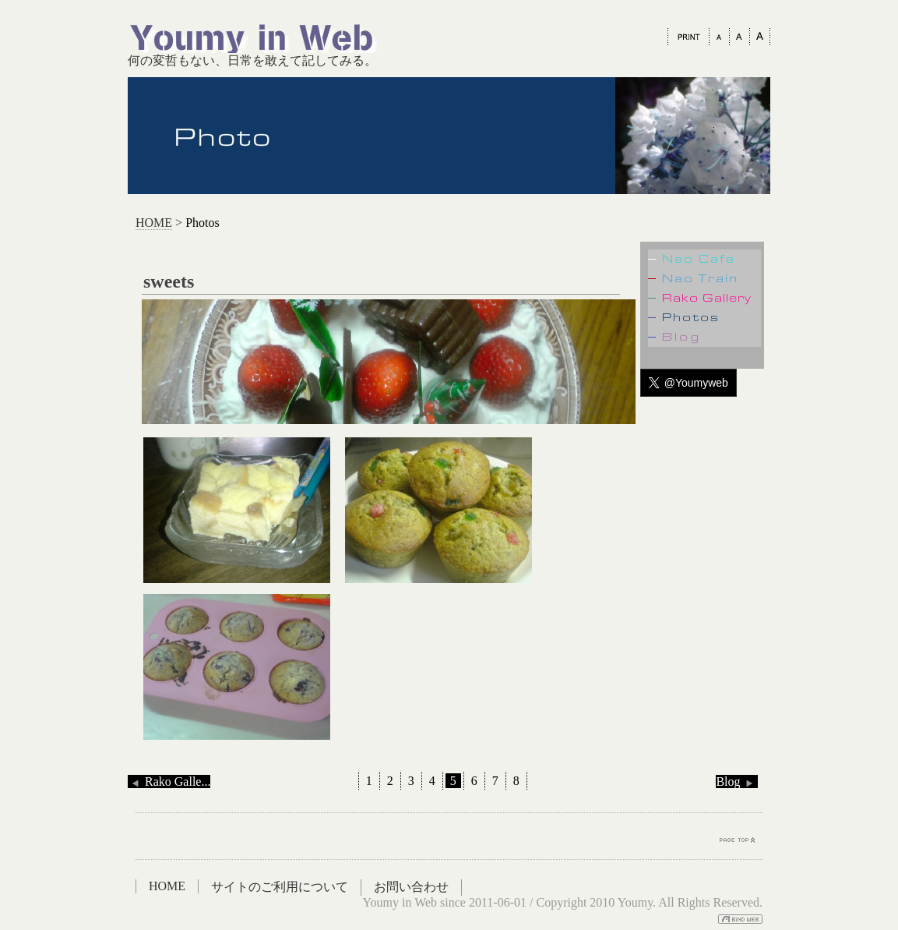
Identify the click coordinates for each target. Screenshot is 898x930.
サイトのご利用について (279, 886)
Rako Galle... (169, 781)
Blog (736, 781)
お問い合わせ (411, 886)
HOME (154, 222)
